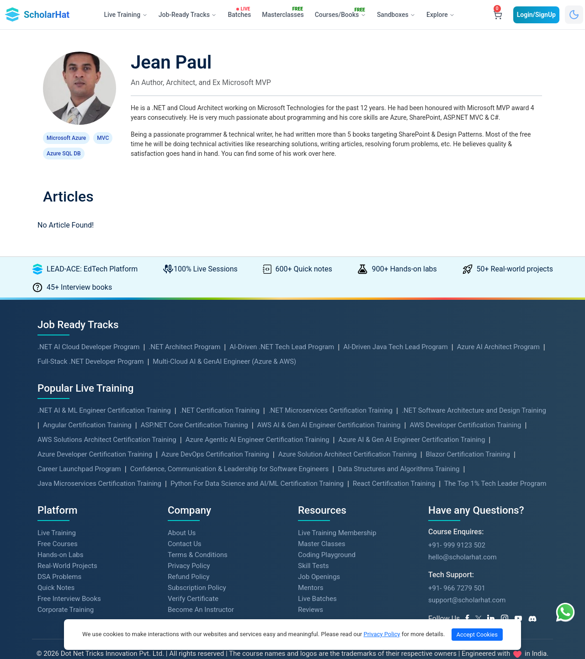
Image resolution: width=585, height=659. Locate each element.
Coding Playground (327, 539)
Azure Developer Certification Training (94, 439)
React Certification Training (394, 468)
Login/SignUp (536, 14)
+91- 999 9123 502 (456, 530)
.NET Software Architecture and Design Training (474, 395)
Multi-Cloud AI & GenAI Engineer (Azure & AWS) (224, 346)
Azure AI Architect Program (498, 331)
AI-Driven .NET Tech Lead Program (281, 331)
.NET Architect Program (184, 331)
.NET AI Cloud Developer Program (88, 331)
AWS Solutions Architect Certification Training (106, 424)
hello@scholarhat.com (462, 541)
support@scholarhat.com (466, 584)
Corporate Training (65, 594)
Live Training (56, 517)
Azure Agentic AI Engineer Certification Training (258, 424)
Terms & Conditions (198, 539)
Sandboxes (396, 14)
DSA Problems (59, 561)
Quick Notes (55, 572)
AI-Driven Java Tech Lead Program (395, 331)
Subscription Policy (197, 572)
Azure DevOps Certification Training (215, 439)
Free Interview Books (69, 583)
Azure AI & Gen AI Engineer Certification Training (411, 424)
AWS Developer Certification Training (465, 409)
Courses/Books (342, 13)
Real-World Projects (67, 550)
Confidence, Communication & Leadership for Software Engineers (229, 453)
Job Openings (319, 561)
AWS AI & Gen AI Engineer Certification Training (329, 409)
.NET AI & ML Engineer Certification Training (104, 395)
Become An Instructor (201, 594)
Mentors (310, 572)
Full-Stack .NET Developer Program (90, 346)
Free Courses (57, 528)
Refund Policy (188, 561)
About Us (182, 517)
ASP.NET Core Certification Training (194, 409)
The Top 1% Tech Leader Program (495, 468)
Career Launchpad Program (79, 453)
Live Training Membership (337, 517)
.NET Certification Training (220, 395)
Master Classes (321, 528)
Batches (241, 12)
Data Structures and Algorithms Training (398, 453)
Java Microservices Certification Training (99, 468)
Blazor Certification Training (468, 439)
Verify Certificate (193, 583)
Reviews (310, 594)
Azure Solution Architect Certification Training (347, 439)
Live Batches (317, 583)
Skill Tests (313, 550)
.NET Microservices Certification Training (331, 395)
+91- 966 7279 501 (456, 573)
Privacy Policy (189, 550)
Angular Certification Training (87, 409)
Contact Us (185, 528)
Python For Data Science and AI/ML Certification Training (257, 468)
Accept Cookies (477, 634)
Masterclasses (285, 12)
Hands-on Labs (60, 539)
